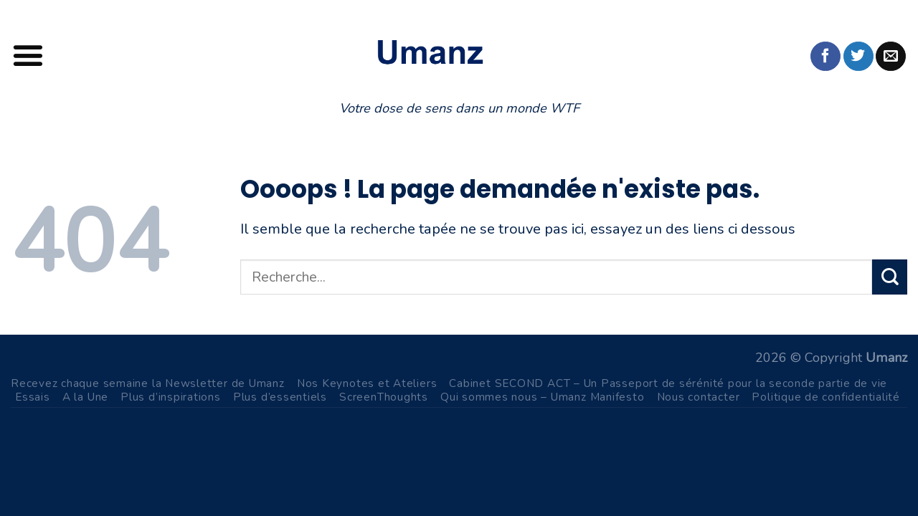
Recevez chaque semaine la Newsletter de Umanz (148, 383)
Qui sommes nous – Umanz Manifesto (542, 396)
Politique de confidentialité (826, 396)
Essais (32, 396)
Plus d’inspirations (170, 396)
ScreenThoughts (383, 396)
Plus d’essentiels (280, 396)
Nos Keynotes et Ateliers (367, 383)
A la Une (85, 396)
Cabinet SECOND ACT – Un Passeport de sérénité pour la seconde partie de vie (668, 383)
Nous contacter (698, 396)
